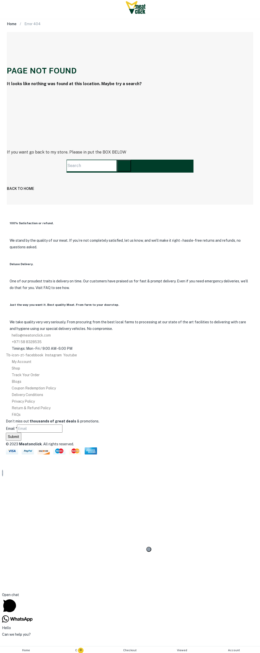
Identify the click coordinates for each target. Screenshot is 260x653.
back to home (20, 189)
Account (234, 650)
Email (11, 429)
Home (26, 650)
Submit (13, 437)
